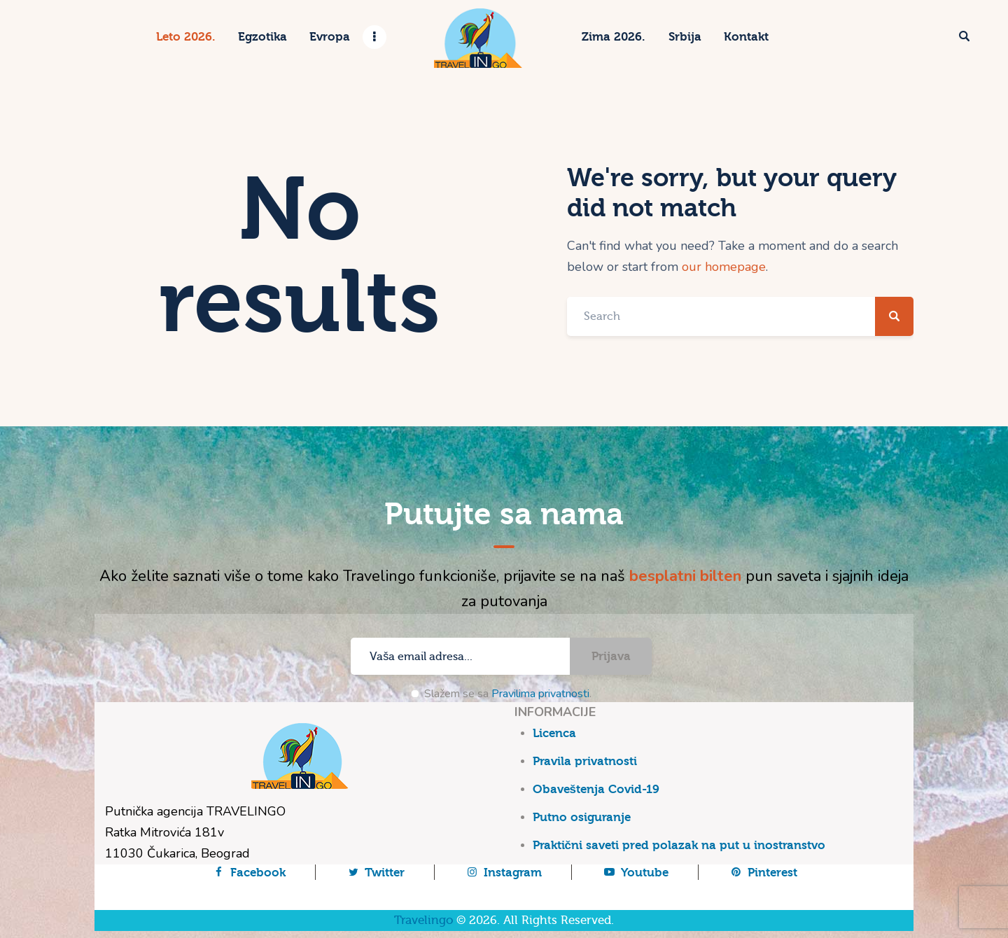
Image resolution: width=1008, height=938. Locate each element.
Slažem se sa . (508, 693)
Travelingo (423, 920)
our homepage (724, 266)
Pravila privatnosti (585, 761)
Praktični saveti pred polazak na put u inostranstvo (679, 845)
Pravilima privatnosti (540, 693)
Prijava (611, 656)
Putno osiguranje (582, 817)
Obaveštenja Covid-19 (596, 789)
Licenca (554, 733)
